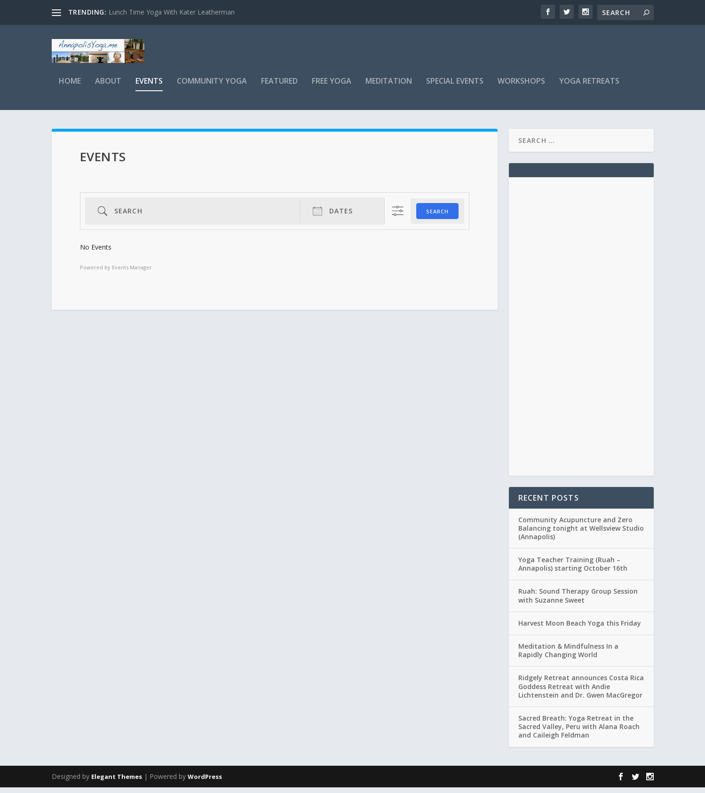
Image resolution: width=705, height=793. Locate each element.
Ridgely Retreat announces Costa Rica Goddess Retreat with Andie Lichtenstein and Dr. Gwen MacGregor (581, 692)
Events (149, 87)
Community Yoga (212, 87)
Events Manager (132, 273)
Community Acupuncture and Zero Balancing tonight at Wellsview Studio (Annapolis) (581, 534)
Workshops (521, 87)
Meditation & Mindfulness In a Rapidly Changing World (568, 656)
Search (437, 216)
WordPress (205, 782)
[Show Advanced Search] (398, 217)
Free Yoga (331, 87)
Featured (279, 87)
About (108, 87)
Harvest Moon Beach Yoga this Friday (579, 629)
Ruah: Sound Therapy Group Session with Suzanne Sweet (578, 601)
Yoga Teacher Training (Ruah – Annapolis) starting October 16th (572, 570)
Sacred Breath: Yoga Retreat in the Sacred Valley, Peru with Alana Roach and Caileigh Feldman (579, 733)
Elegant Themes (116, 782)
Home (70, 87)
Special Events (454, 87)
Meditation (388, 87)
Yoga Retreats (589, 87)
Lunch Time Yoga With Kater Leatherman (172, 12)
